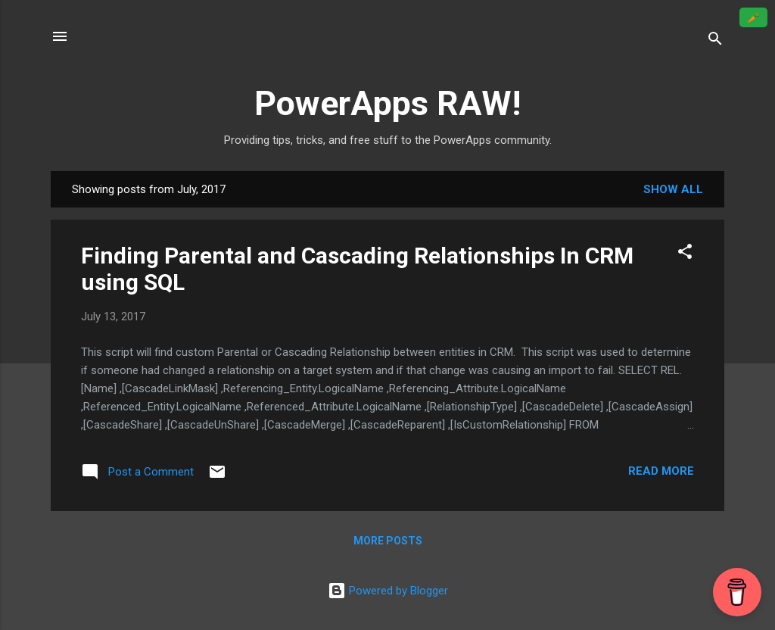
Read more (661, 471)
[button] (685, 254)
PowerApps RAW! (387, 103)
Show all (673, 189)
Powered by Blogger (388, 590)
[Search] (715, 41)
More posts (387, 541)
